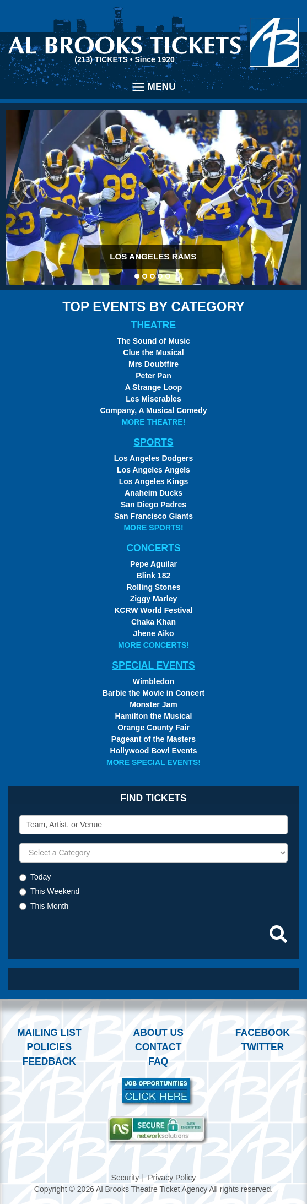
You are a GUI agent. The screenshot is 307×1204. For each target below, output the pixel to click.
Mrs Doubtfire (153, 364)
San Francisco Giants (153, 516)
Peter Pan (153, 375)
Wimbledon (153, 681)
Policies (49, 1047)
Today (40, 876)
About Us (158, 1032)
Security (125, 1177)
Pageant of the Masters (153, 739)
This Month (49, 906)
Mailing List (49, 1032)
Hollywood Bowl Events (153, 750)
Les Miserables (153, 398)
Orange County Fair (153, 727)
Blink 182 (153, 575)
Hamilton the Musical (153, 716)
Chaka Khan (153, 621)
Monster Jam (153, 704)
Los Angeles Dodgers (153, 458)
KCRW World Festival (153, 610)
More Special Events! (153, 762)
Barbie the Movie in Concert (153, 692)
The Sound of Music (153, 341)
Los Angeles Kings (153, 481)
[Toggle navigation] (153, 87)
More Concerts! (153, 645)
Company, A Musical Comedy (153, 410)
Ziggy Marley (153, 598)
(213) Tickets (102, 59)
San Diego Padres (153, 504)
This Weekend (54, 891)
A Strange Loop (153, 387)
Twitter (262, 1047)
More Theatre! (154, 421)
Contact (158, 1047)
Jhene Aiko (153, 633)
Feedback (49, 1061)
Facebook (262, 1032)
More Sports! (153, 527)
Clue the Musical (153, 352)
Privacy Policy (172, 1177)
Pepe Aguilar (153, 564)
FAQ (158, 1061)
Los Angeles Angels (153, 469)
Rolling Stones (154, 587)
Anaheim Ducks (153, 493)
